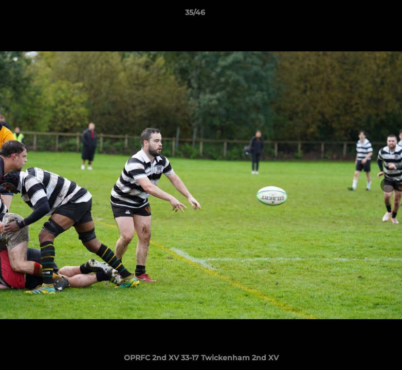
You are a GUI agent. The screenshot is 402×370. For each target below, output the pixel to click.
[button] (359, 15)
